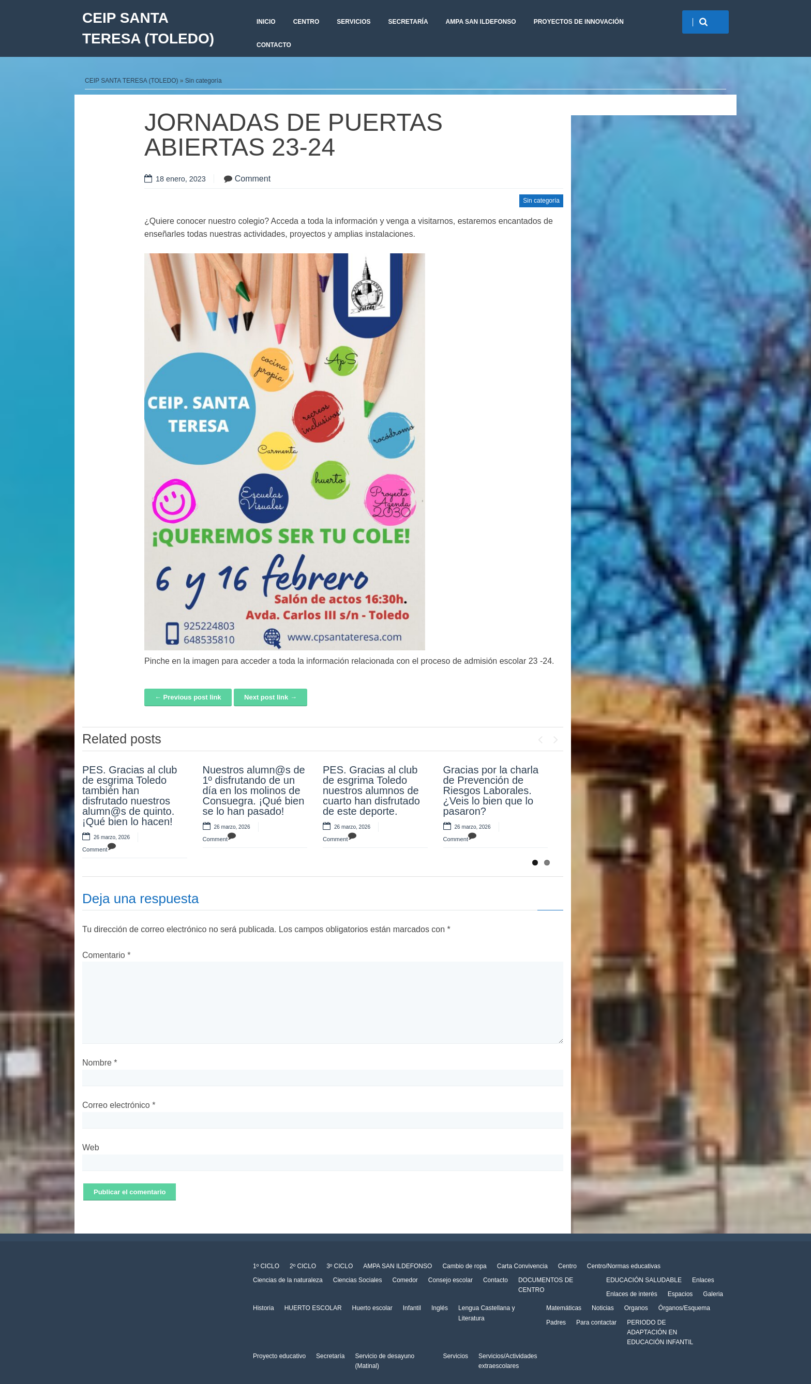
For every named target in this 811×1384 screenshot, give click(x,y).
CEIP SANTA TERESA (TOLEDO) (148, 28)
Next (555, 737)
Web (90, 1147)
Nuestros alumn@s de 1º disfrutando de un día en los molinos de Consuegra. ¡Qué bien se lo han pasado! (254, 790)
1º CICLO (266, 1266)
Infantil (412, 1308)
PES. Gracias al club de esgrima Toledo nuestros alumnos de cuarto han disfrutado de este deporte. (371, 790)
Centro (306, 21)
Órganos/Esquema (684, 1308)
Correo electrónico (118, 1105)
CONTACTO (274, 45)
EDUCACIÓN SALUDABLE (644, 1280)
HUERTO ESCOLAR (313, 1308)
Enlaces (703, 1280)
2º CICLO (303, 1266)
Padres (556, 1322)
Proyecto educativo (279, 1356)
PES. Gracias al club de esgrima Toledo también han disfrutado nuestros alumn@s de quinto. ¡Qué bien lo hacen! (129, 795)
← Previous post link (188, 697)
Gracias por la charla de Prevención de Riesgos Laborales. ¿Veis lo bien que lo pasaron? (491, 790)
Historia (263, 1308)
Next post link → (270, 697)
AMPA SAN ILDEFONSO (481, 21)
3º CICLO (339, 1266)
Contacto (495, 1280)
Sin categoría (203, 80)
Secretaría (408, 21)
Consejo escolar (450, 1280)
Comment (253, 178)
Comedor (404, 1280)
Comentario (106, 955)
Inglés (439, 1308)
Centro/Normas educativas (623, 1266)
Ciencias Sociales (357, 1280)
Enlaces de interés (631, 1294)
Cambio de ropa (464, 1266)
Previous (540, 737)
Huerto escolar (372, 1308)
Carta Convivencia (522, 1266)
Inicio (266, 21)
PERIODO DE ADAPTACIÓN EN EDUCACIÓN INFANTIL (660, 1332)
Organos (636, 1308)
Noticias (603, 1308)
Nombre (99, 1062)
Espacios (680, 1294)
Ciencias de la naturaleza (288, 1280)
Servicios (353, 21)
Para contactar (596, 1322)
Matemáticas (563, 1308)
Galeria (713, 1294)
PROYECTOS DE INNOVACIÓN (579, 21)
